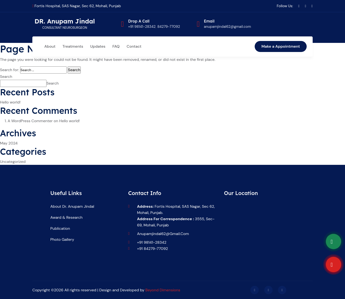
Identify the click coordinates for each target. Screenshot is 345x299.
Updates (97, 46)
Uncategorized (13, 161)
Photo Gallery (62, 239)
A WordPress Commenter (30, 120)
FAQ (116, 46)
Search (6, 76)
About (49, 46)
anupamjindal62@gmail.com (163, 233)
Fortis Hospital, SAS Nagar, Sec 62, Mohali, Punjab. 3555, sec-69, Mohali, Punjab (176, 216)
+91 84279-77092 (152, 248)
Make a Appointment (280, 46)
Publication (60, 228)
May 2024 (9, 143)
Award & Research (66, 217)
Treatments (73, 46)
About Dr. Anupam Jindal (72, 206)
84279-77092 (168, 26)
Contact (134, 46)
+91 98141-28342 (142, 26)
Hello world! (10, 102)
